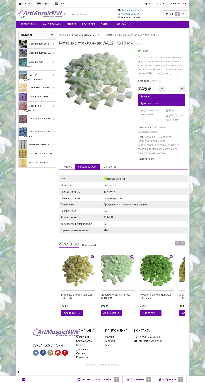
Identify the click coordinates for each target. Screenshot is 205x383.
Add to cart (72, 312)
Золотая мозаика (33, 163)
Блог (59, 3)
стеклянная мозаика (150, 149)
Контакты (123, 24)
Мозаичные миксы (34, 97)
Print (170, 110)
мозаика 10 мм (153, 137)
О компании (29, 24)
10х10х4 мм (109, 35)
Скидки (106, 24)
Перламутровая (147, 131)
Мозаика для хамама (35, 53)
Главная (63, 35)
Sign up (147, 3)
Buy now (161, 96)
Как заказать (52, 24)
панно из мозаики (156, 153)
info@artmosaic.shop (131, 10)
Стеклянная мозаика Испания (35, 132)
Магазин (25, 3)
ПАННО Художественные (30, 76)
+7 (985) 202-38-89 (129, 14)
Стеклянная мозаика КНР (35, 120)
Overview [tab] (67, 167)
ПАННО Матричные (34, 88)
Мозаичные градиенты (30, 107)
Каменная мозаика (34, 144)
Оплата (71, 24)
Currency (177, 3)
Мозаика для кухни (34, 44)
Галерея (43, 3)
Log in (160, 3)
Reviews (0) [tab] (109, 167)
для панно (173, 145)
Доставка (89, 24)
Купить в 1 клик (150, 103)
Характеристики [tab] (87, 167)
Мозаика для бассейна (31, 63)
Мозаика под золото (35, 153)
